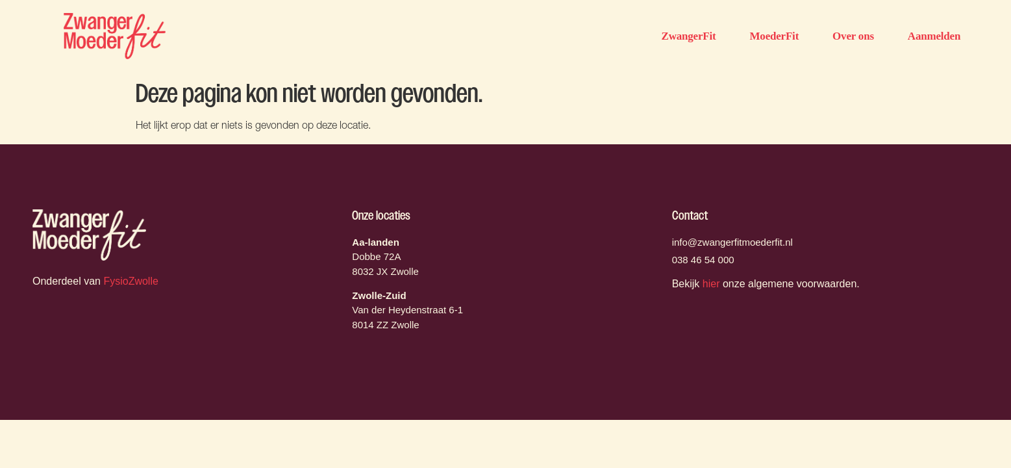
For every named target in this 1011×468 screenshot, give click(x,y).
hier (711, 283)
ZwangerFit (689, 36)
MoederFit (774, 36)
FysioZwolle (130, 281)
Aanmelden (934, 36)
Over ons (853, 36)
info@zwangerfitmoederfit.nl (732, 242)
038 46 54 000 (703, 259)
